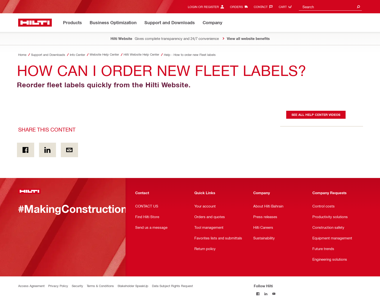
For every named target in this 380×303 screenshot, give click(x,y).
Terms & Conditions (100, 286)
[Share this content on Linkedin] (47, 150)
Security (77, 286)
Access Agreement (31, 286)
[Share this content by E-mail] (69, 150)
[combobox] (330, 7)
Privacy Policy (58, 286)
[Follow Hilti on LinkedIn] (266, 294)
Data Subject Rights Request (172, 286)
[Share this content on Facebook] (25, 150)
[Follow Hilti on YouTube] (274, 294)
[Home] (35, 23)
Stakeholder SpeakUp (133, 286)
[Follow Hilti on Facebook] (258, 294)
